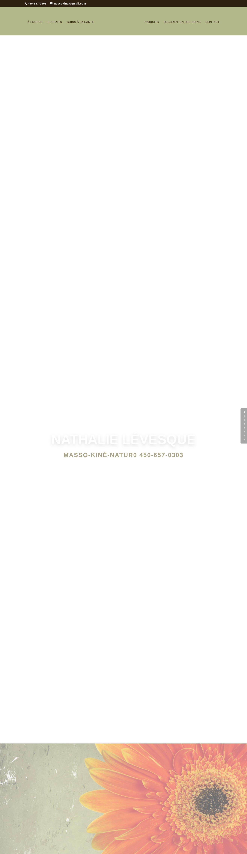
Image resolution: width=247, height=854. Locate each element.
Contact (213, 22)
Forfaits (55, 22)
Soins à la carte (80, 22)
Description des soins (182, 22)
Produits (151, 22)
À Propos (35, 22)
